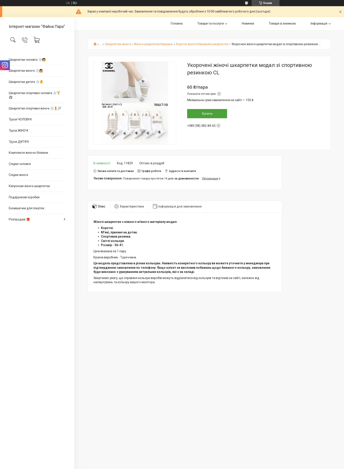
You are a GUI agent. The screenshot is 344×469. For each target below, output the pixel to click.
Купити (207, 113)
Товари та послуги (210, 23)
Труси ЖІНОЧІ (18, 130)
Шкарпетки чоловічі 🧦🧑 (27, 59)
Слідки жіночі (18, 175)
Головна (177, 23)
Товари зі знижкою (282, 23)
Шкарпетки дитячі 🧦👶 (26, 82)
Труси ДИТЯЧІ (19, 141)
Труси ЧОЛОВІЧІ (20, 119)
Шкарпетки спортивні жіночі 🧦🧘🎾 (35, 108)
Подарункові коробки (24, 197)
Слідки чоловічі (20, 164)
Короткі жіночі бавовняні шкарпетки (202, 44)
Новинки (248, 23)
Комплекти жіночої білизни (28, 152)
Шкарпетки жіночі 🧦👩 (26, 70)
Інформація (319, 23)
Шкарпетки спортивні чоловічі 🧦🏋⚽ (34, 95)
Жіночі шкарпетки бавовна (153, 44)
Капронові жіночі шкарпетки (29, 186)
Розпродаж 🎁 (19, 219)
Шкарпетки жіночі (118, 44)
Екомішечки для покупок (26, 208)
